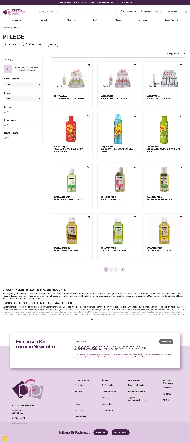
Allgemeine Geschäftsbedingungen (137, 398)
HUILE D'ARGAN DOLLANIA (66, 250)
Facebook (167, 387)
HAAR (53, 44)
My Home (79, 410)
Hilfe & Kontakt (107, 410)
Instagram (167, 394)
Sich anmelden (120, 432)
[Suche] (75, 11)
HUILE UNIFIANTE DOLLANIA (159, 199)
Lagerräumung (80, 416)
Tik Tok (166, 400)
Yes (7, 112)
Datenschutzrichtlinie (142, 357)
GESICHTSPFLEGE (13, 44)
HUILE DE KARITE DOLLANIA (159, 250)
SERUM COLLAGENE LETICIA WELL (116, 98)
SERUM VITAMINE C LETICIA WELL (69, 98)
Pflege (77, 404)
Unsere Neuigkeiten (109, 391)
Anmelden (100, 432)
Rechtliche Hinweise (136, 391)
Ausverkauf (79, 385)
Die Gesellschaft (107, 385)
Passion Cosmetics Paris (91, 307)
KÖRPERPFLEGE (36, 44)
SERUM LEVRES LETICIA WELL (160, 98)
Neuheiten (79, 391)
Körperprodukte (100, 296)
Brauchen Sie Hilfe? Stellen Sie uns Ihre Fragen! (26, 68)
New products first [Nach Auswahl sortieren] (176, 53)
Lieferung (105, 397)
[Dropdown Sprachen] (174, 11)
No (7, 138)
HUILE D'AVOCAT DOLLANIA (113, 250)
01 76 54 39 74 (18, 418)
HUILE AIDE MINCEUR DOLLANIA (68, 199)
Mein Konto (106, 404)
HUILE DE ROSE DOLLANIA (112, 199)
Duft (76, 397)
